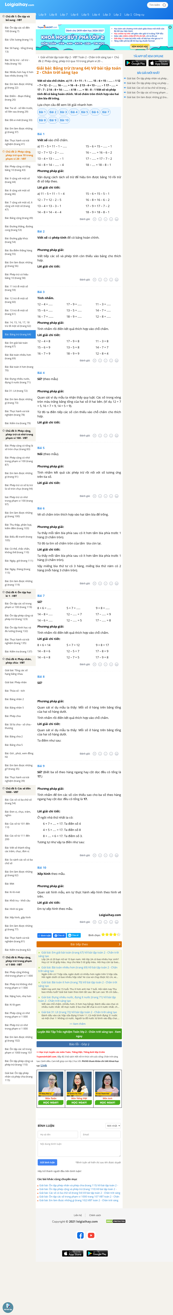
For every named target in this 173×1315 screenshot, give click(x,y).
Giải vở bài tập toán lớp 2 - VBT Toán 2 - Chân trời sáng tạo (75, 57)
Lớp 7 (64, 15)
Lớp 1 (128, 15)
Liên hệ (78, 1215)
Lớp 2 (117, 15)
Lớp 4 (96, 15)
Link (44, 1065)
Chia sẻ (59, 935)
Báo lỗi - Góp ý (79, 1044)
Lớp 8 (53, 15)
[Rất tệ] (94, 219)
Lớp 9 (42, 15)
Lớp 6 (74, 15)
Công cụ (139, 15)
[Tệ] (100, 219)
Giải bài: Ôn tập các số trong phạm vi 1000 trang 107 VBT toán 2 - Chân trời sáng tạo (79, 1196)
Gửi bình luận (47, 1162)
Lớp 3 (107, 15)
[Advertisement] (148, 122)
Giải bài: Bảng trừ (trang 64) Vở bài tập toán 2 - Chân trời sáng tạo (79, 70)
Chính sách (95, 1215)
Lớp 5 (85, 15)
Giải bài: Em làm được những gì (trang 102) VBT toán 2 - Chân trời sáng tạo (78, 1200)
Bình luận (44, 935)
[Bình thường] (105, 219)
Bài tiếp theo (95, 944)
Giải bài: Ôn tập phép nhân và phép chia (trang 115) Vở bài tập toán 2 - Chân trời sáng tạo (78, 1185)
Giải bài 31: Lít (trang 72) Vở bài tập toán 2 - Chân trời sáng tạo (79, 1012)
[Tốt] (111, 219)
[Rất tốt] (117, 219)
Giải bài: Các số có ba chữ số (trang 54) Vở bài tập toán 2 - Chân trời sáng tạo (79, 1192)
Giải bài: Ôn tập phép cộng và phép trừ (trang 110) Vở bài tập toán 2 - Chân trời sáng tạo (78, 1189)
